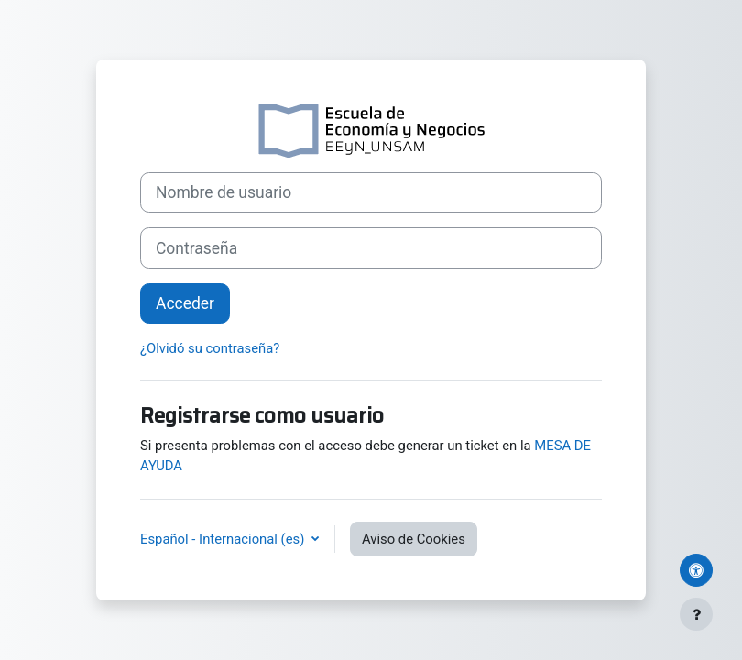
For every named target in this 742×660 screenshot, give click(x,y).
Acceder (185, 303)
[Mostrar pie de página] (696, 614)
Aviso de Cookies (413, 539)
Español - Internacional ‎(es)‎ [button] (224, 539)
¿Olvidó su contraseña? (209, 348)
